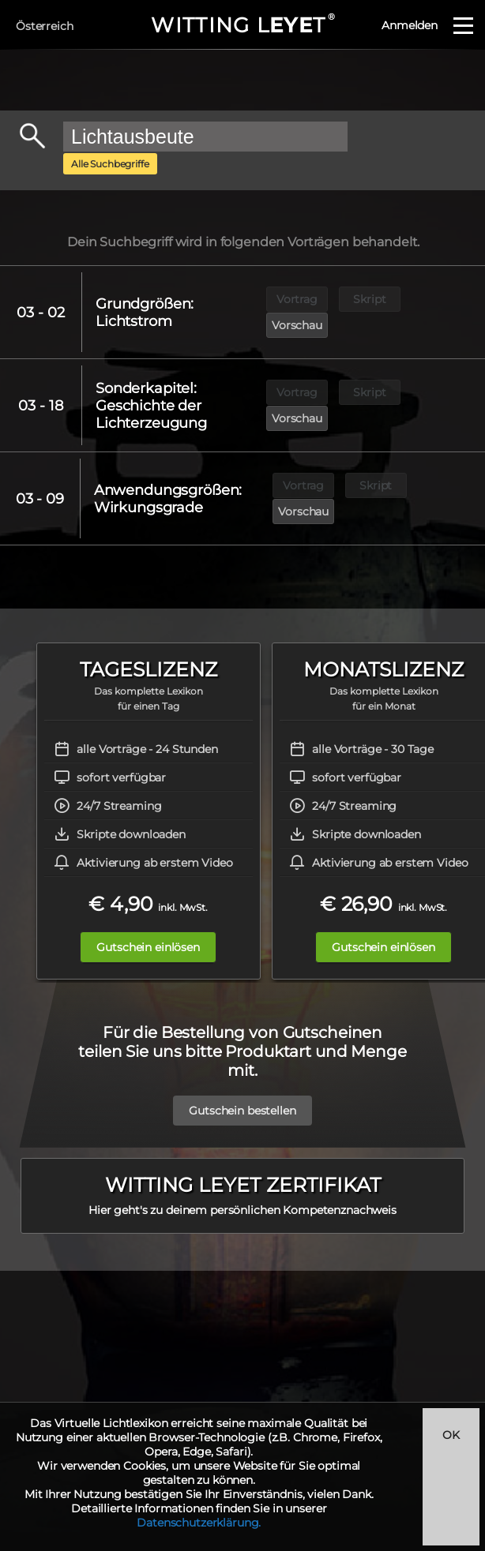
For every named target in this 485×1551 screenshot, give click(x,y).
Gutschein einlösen (147, 921)
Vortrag (297, 301)
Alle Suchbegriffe (110, 164)
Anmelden (410, 25)
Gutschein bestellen (242, 1084)
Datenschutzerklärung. (199, 1522)
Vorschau (443, 301)
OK (451, 1435)
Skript (370, 301)
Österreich (44, 26)
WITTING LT (242, 25)
